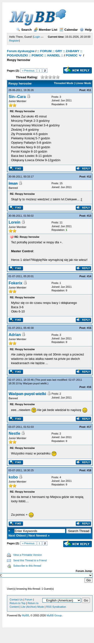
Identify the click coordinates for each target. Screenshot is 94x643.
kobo (13, 477)
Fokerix (15, 283)
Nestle (14, 433)
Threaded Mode (63, 83)
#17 (89, 426)
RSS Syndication (56, 606)
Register (14, 40)
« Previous (28, 70)
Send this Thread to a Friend (30, 560)
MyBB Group (54, 615)
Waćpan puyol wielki (35, 383)
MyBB (25, 615)
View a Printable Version (27, 554)
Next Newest (37, 535)
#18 (89, 470)
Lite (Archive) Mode (32, 606)
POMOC (72, 55)
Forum (28, 599)
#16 (89, 387)
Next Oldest (17, 535)
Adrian (15, 335)
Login (37, 36)
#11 (89, 90)
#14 (89, 276)
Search (24, 29)
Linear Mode (83, 83)
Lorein (14, 222)
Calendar (68, 29)
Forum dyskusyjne (21, 51)
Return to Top (17, 603)
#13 (89, 215)
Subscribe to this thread (27, 565)
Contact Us (16, 599)
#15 (89, 327)
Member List (45, 29)
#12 (89, 176)
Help (86, 29)
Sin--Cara (17, 97)
